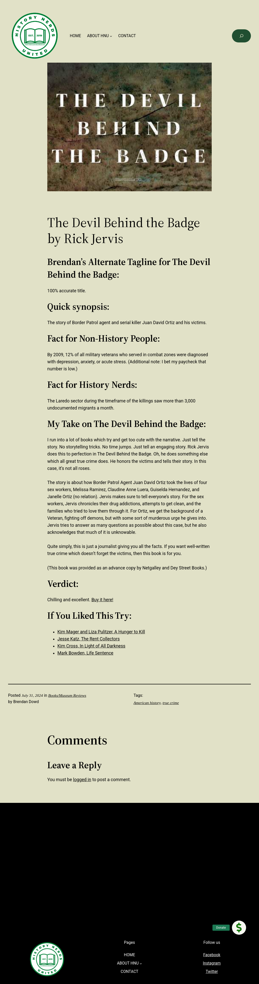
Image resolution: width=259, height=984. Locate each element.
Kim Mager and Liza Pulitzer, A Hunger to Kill (101, 631)
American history (147, 703)
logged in (82, 779)
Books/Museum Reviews (67, 695)
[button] (239, 928)
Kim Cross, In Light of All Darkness (91, 646)
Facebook (211, 955)
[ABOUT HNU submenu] (111, 36)
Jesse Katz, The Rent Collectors (88, 638)
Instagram (212, 963)
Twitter (212, 971)
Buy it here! (102, 599)
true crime (171, 703)
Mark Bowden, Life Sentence (85, 653)
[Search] (241, 35)
